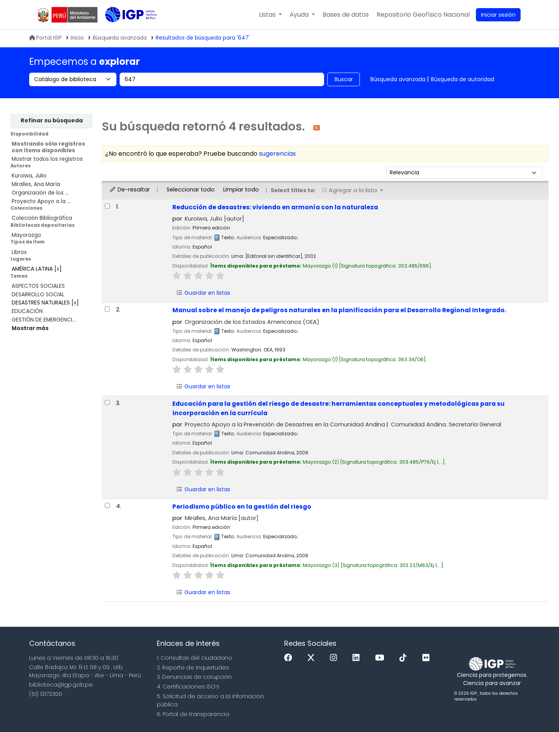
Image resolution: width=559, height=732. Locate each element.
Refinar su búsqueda (52, 120)
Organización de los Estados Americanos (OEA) (252, 322)
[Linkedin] (357, 658)
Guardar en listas (203, 293)
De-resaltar (129, 189)
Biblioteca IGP (124, 30)
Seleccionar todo (191, 189)
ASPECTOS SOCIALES (38, 286)
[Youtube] (381, 658)
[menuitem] (423, 14)
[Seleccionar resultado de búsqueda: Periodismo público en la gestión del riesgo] (107, 505)
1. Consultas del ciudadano (194, 658)
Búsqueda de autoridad (462, 79)
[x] (313, 658)
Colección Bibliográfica (42, 218)
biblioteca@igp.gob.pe (61, 685)
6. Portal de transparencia (193, 714)
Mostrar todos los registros (47, 159)
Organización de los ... (40, 192)
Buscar (344, 79)
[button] (270, 14)
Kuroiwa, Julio (29, 175)
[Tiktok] (404, 658)
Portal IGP (45, 38)
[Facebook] (290, 658)
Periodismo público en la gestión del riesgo (241, 506)
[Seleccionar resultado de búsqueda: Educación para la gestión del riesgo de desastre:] (107, 402)
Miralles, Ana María (36, 184)
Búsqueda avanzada (397, 79)
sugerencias (277, 153)
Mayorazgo (26, 235)
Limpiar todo (241, 189)
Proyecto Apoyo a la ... (41, 201)
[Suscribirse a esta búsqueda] (316, 127)
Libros (19, 252)
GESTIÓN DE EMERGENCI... (44, 319)
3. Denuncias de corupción (194, 677)
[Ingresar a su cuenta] (498, 14)
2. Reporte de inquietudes (193, 667)
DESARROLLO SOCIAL (38, 294)
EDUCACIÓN (27, 311)
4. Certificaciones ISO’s (188, 686)
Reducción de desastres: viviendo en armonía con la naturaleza (275, 207)
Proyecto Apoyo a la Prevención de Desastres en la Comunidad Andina (285, 424)
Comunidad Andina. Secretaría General (446, 424)
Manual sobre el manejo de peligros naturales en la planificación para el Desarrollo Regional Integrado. (339, 310)
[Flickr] (427, 658)
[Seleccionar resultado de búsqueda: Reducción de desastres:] (107, 206)
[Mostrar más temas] (30, 328)
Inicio (77, 38)
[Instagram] (335, 658)
